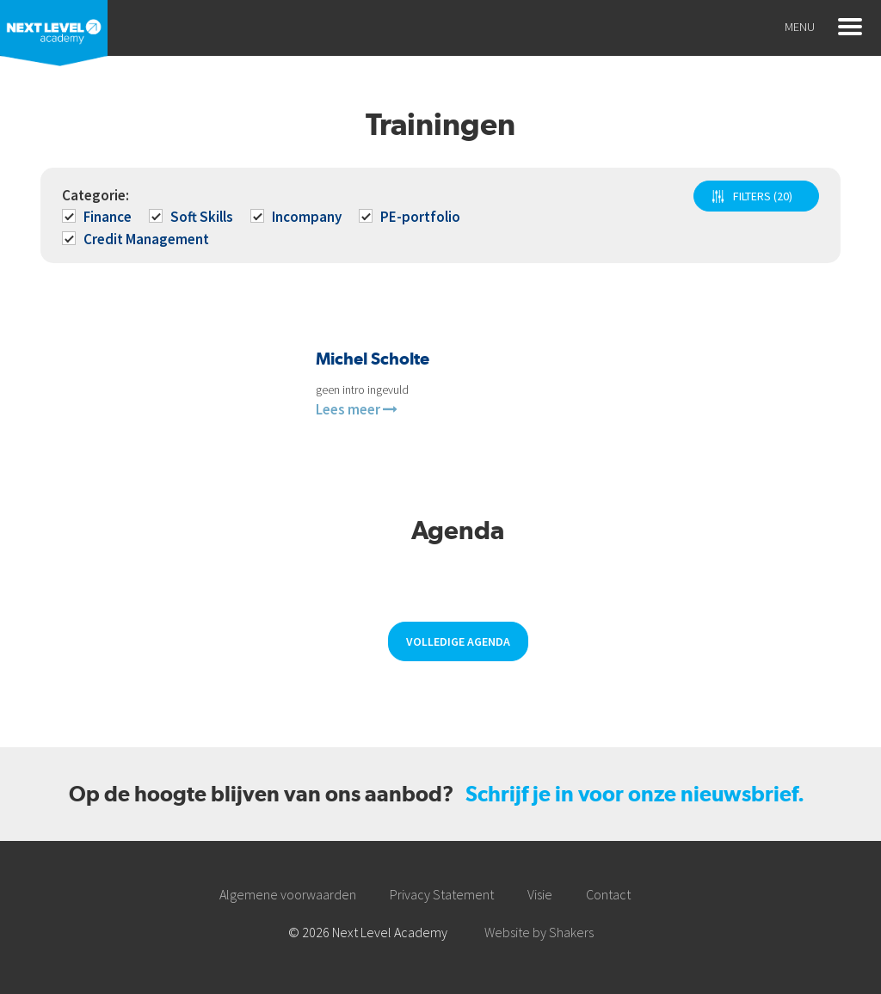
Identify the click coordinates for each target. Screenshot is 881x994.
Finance (98, 216)
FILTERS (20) (762, 196)
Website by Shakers (539, 932)
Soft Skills (192, 216)
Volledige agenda (458, 641)
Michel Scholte (372, 358)
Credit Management (137, 239)
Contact (608, 894)
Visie (539, 894)
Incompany (297, 216)
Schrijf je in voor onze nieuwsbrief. (634, 794)
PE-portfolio (410, 216)
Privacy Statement (442, 894)
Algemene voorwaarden (287, 894)
